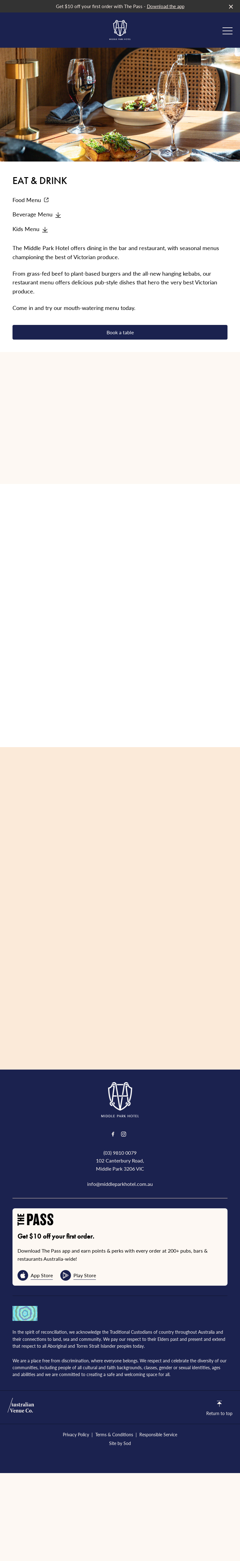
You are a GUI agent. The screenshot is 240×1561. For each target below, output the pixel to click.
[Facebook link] (113, 1134)
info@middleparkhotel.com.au (120, 1183)
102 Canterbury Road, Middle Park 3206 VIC (120, 1164)
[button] (227, 32)
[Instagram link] (123, 1134)
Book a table (120, 332)
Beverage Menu (36, 214)
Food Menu (30, 200)
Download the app (165, 6)
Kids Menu (30, 229)
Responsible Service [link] (158, 1435)
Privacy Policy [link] (76, 1435)
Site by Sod (120, 1443)
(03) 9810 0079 (120, 1152)
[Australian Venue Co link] (21, 1407)
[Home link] (120, 30)
